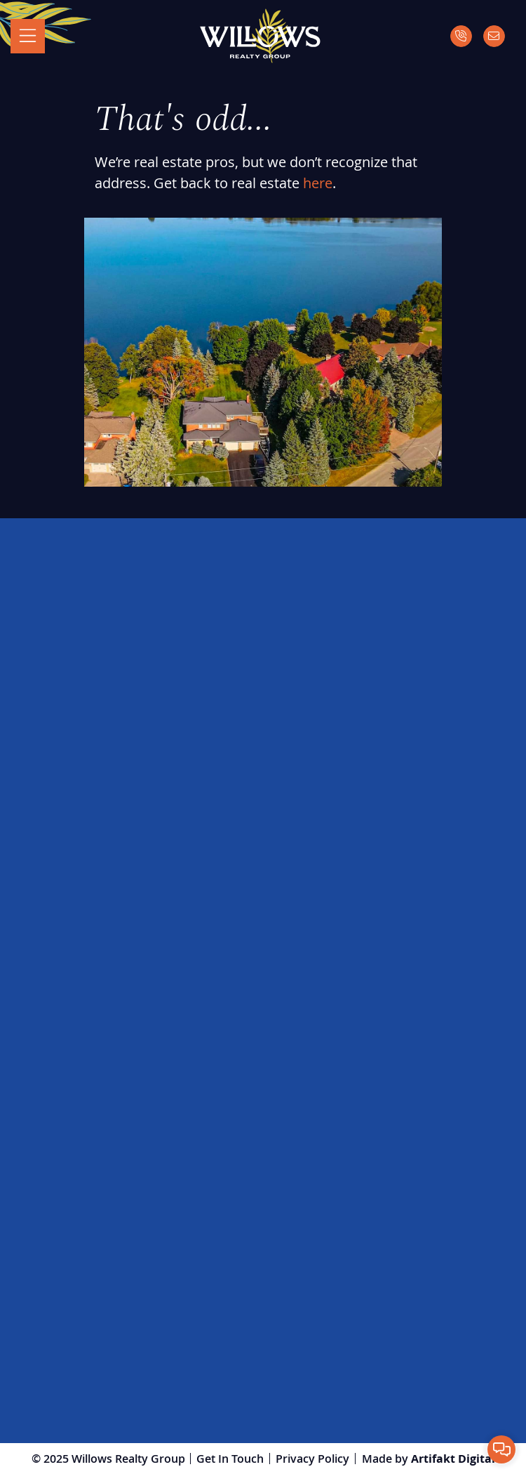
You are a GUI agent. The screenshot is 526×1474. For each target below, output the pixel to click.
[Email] (494, 36)
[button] (501, 1449)
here (317, 182)
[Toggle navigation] (28, 36)
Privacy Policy (312, 1458)
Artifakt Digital (453, 1458)
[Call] (461, 36)
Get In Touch (230, 1458)
